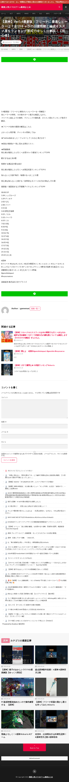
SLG (40, 13)
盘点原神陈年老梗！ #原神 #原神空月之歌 (50, 671)
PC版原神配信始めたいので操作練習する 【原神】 (17, 703)
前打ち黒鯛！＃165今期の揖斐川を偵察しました (24, 502)
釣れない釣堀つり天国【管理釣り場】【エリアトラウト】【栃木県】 (31, 594)
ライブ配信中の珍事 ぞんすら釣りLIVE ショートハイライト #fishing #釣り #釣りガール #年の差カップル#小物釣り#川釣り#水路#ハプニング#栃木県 (35, 599)
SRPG (48, 13)
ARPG (19, 13)
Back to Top (34, 748)
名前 (4, 422)
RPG (33, 13)
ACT (11, 13)
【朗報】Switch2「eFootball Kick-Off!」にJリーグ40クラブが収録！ (31, 482)
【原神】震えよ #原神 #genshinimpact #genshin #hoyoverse (39, 351)
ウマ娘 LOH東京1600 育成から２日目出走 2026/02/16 (26, 609)
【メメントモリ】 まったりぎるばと (20, 558)
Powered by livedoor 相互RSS (14, 624)
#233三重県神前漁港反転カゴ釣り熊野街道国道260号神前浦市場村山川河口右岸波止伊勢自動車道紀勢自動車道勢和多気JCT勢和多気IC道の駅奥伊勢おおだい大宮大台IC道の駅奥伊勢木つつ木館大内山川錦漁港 (35, 495)
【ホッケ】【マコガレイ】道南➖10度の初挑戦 (24, 605)
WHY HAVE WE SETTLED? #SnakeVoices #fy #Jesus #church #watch (30, 517)
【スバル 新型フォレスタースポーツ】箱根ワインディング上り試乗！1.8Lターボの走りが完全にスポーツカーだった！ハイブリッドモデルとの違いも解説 (35, 548)
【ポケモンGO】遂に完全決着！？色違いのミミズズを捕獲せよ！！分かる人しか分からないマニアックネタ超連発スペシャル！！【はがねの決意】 (35, 564)
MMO (26, 13)
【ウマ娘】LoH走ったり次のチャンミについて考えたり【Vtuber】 (30, 621)
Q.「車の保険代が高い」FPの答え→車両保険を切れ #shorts (28, 542)
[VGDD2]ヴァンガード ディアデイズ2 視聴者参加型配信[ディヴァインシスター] (35, 522)
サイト (3, 442)
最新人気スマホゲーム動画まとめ (41, 777)
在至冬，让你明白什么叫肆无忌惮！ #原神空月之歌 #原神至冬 (51, 735)
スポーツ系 (57, 13)
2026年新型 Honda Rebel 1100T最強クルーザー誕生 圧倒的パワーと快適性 (33, 553)
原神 (17, 42)
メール (4, 432)
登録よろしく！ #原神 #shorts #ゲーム (16, 735)
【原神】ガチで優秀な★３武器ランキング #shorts (34, 365)
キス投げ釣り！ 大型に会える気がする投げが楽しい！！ (27, 506)
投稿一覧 (34, 308)
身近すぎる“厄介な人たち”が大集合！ (20, 471)
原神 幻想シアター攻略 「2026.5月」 (21, 538)
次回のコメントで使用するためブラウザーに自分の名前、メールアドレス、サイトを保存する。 (34, 454)
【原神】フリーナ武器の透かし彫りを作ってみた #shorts (51, 703)
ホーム (3, 13)
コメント (4, 397)
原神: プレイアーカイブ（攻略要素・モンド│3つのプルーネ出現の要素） (33, 533)
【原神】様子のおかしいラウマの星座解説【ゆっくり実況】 (28, 569)
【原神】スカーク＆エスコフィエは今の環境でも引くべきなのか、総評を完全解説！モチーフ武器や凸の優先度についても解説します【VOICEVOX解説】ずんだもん (40, 335)
